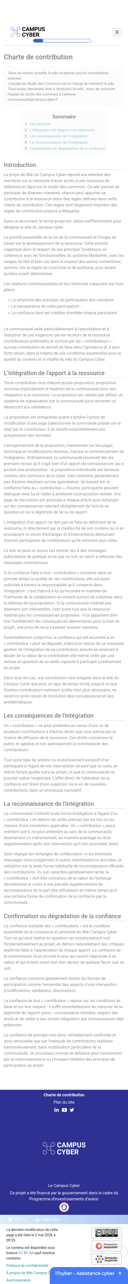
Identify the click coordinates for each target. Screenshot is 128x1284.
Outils (21, 1219)
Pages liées (51, 1219)
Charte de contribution (64, 1095)
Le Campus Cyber (64, 1185)
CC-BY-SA (26, 1253)
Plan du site (64, 1102)
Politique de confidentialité (27, 1266)
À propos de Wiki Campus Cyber (31, 1273)
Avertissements (18, 1280)
